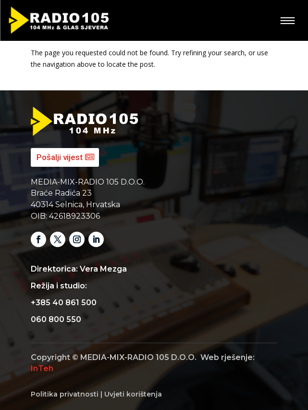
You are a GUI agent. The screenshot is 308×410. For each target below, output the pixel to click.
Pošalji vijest (60, 157)
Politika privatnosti (65, 394)
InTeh (42, 368)
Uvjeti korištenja (133, 394)
